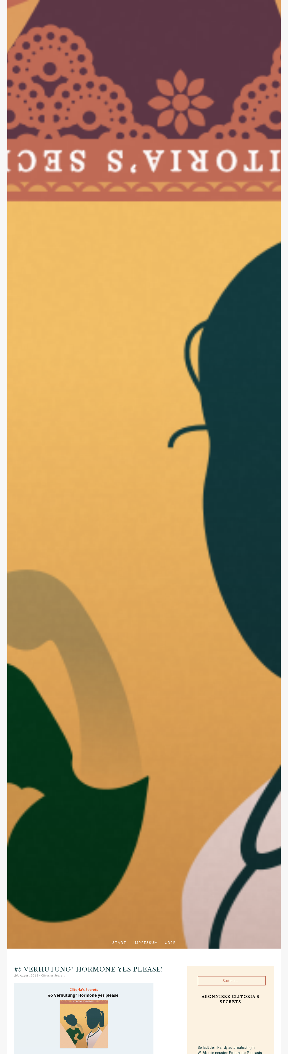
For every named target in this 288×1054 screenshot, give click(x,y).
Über (170, 942)
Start (119, 942)
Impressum (145, 942)
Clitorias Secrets (53, 975)
